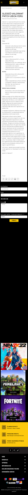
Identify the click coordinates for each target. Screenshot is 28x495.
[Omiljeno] (22, 2)
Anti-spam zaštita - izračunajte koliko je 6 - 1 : (12, 214)
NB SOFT (19, 489)
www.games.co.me (9, 489)
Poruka (3, 202)
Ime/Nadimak (4, 186)
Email (2, 192)
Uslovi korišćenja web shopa (14, 487)
